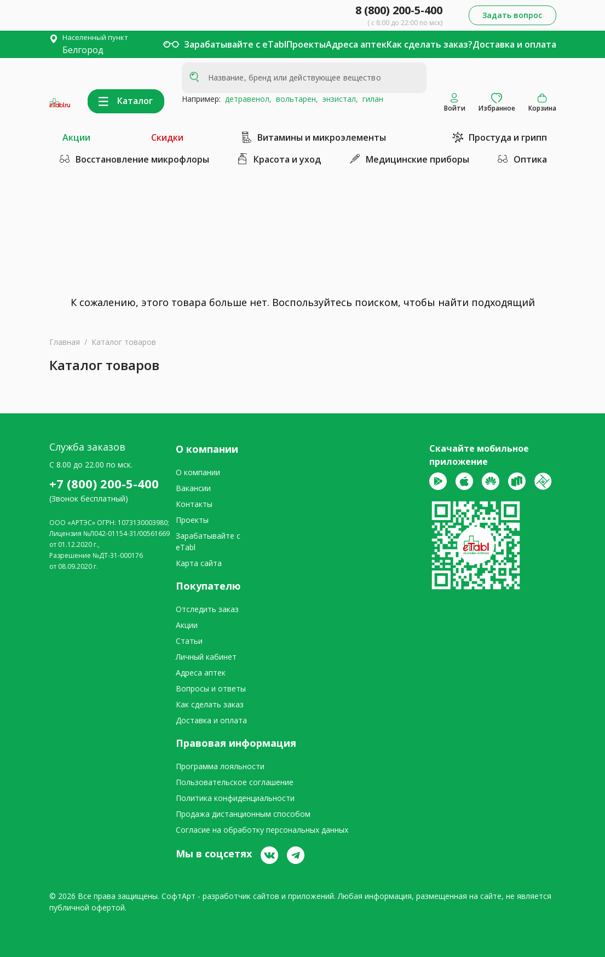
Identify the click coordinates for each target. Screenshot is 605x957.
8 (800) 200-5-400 (398, 10)
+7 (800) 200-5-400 (104, 483)
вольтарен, (295, 99)
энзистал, (338, 99)
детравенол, (246, 99)
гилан (370, 99)
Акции (76, 137)
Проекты (306, 44)
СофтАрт (178, 896)
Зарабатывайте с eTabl (235, 44)
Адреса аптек (356, 44)
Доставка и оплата (514, 44)
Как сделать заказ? (430, 44)
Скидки (167, 137)
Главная (64, 342)
